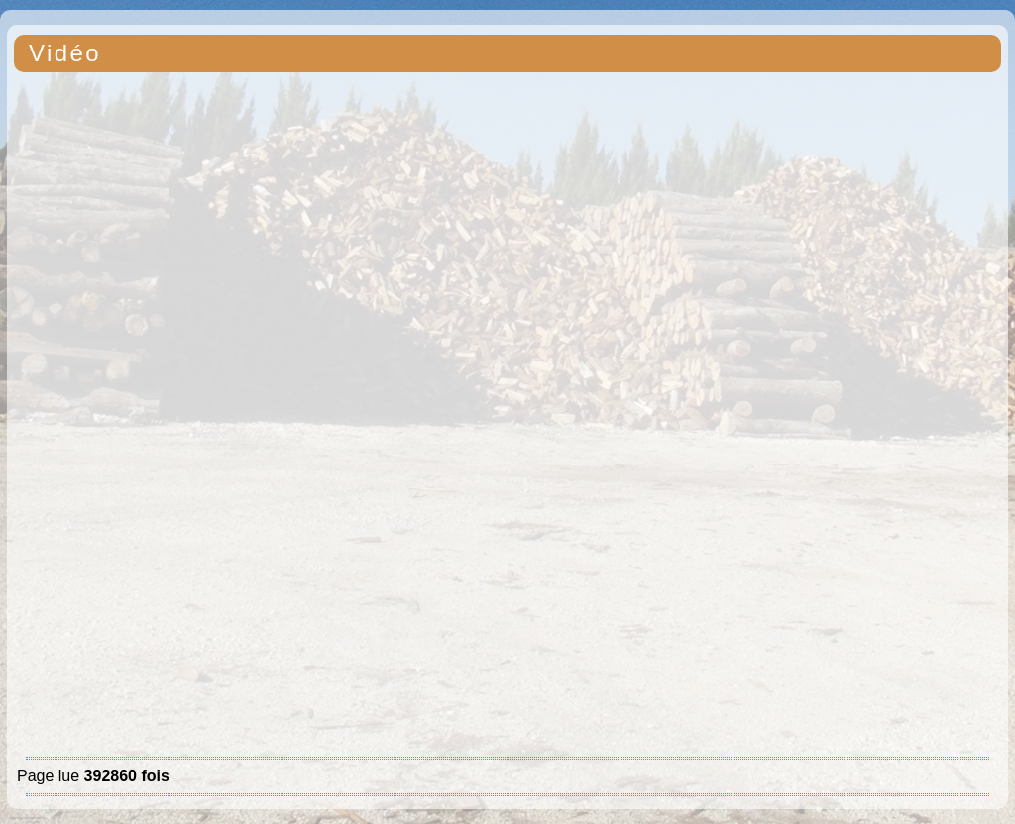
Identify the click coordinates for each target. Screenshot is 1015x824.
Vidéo (65, 53)
